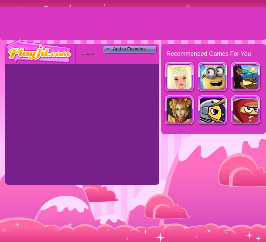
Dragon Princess (179, 110)
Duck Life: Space (212, 110)
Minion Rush (212, 77)
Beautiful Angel (179, 77)
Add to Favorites (129, 48)
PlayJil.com (39, 51)
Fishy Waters (246, 77)
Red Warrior (246, 110)
